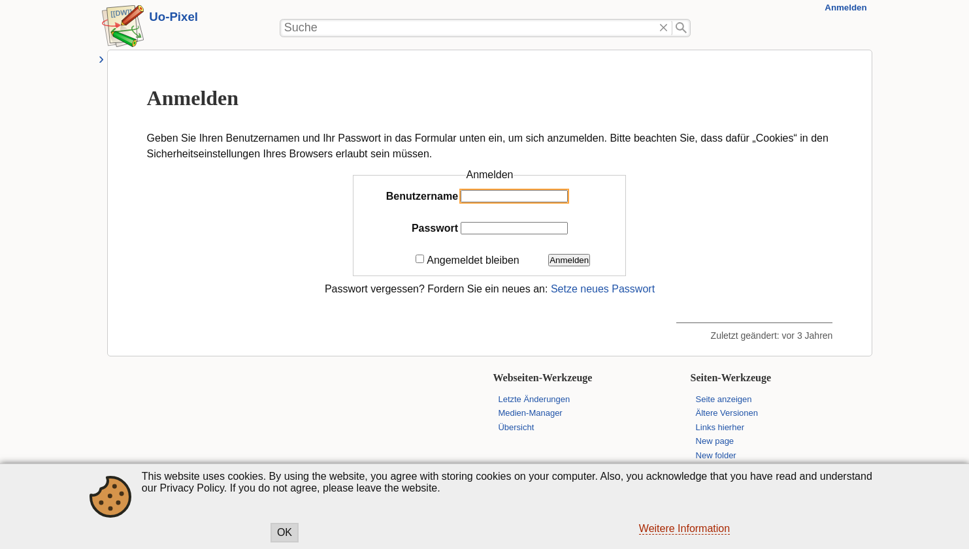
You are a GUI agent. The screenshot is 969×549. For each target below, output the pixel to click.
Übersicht (516, 427)
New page (715, 441)
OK (284, 532)
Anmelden (845, 7)
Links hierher (720, 427)
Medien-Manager (530, 413)
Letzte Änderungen (534, 399)
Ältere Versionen (727, 413)
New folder (716, 455)
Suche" (681, 28)
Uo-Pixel (173, 17)
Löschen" (663, 28)
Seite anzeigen (724, 399)
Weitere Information (684, 528)
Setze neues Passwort (603, 288)
